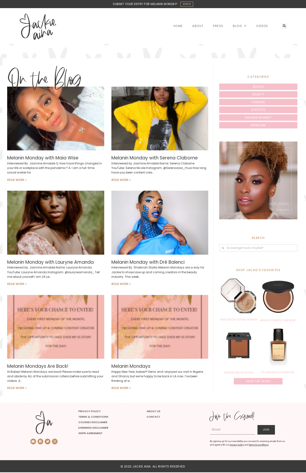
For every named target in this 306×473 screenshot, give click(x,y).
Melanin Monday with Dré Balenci (148, 262)
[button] (284, 26)
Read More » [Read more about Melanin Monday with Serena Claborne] (121, 180)
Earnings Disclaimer (93, 428)
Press (218, 27)
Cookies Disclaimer (92, 422)
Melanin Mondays (130, 367)
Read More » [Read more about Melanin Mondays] (121, 389)
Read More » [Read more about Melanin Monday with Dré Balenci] (121, 284)
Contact (153, 417)
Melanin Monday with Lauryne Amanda (50, 262)
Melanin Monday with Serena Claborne (154, 158)
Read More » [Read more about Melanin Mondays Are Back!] (17, 389)
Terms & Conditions (93, 417)
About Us (153, 411)
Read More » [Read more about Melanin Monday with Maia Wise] (17, 180)
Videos (262, 27)
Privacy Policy (89, 411)
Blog (239, 26)
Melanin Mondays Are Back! (37, 367)
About (197, 27)
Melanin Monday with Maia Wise (42, 158)
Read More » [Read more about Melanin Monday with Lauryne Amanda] (17, 284)
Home (178, 27)
